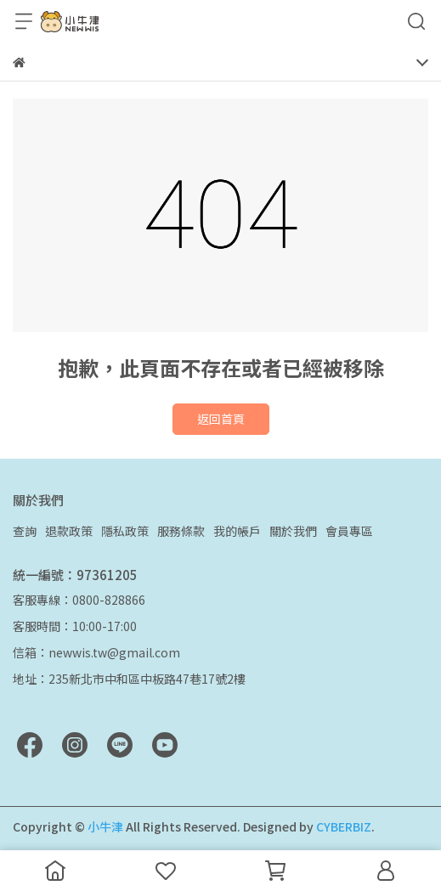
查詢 (25, 530)
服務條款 (181, 530)
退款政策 (69, 530)
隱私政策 (125, 530)
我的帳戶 (237, 530)
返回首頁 (221, 418)
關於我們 (293, 530)
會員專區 (349, 530)
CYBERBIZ (343, 826)
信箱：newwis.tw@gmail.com (96, 652)
